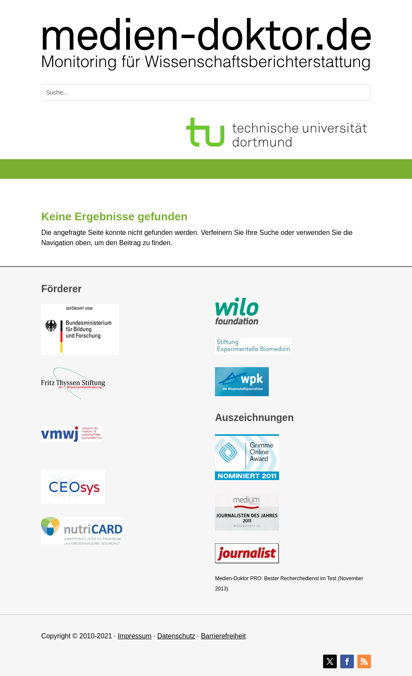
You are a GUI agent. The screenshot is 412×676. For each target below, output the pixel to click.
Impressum (134, 636)
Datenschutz (176, 636)
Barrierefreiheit (223, 636)
